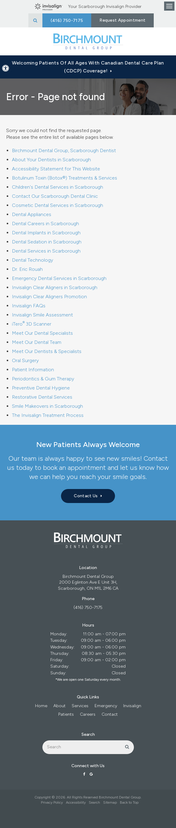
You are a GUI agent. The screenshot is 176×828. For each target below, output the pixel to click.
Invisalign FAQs (28, 306)
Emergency (106, 705)
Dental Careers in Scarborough (45, 223)
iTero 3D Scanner (31, 324)
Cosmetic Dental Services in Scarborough (57, 205)
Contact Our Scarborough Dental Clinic (55, 196)
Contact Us (86, 495)
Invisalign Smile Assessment (42, 315)
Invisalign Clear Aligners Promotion (49, 296)
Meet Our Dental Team (36, 342)
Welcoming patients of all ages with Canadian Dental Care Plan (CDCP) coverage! (88, 67)
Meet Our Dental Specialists (42, 333)
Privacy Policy (52, 802)
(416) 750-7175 (88, 607)
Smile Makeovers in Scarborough (47, 406)
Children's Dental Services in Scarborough (57, 187)
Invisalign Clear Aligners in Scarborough (54, 287)
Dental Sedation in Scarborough (46, 242)
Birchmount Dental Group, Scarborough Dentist (64, 150)
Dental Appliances (31, 214)
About (59, 705)
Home (41, 705)
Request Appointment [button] (122, 20)
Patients (66, 714)
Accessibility (76, 802)
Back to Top (129, 802)
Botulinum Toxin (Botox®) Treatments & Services (64, 178)
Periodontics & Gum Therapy (43, 379)
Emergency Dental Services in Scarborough (59, 278)
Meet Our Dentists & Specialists (46, 351)
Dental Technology (32, 260)
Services (80, 705)
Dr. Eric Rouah (27, 269)
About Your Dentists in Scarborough (51, 159)
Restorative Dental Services (42, 397)
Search (94, 802)
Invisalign (132, 705)
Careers (87, 714)
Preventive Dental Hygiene (41, 388)
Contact (110, 714)
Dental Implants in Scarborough (46, 233)
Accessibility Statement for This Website (56, 169)
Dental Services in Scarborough (46, 251)
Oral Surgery (25, 360)
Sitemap (110, 802)
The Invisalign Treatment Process (48, 415)
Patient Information (33, 369)
